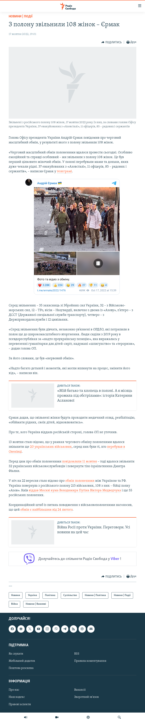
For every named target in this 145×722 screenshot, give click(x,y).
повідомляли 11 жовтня (79, 461)
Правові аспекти (20, 704)
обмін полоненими (79, 481)
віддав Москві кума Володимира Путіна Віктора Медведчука (75, 490)
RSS (76, 653)
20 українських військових (51, 447)
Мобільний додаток (22, 660)
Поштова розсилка (21, 668)
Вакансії (80, 689)
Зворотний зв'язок (86, 697)
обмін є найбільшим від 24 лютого (46, 510)
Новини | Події (20, 16)
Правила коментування (90, 660)
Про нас (14, 689)
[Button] (111, 42)
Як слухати (16, 653)
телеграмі (64, 171)
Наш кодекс (17, 697)
